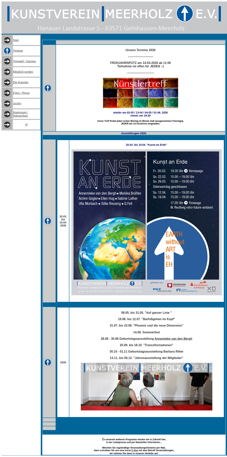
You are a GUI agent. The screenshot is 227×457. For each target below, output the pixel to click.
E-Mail (135, 450)
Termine (18, 50)
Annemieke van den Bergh (173, 338)
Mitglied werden (23, 71)
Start (16, 40)
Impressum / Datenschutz (20, 114)
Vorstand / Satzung (24, 61)
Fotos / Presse (21, 92)
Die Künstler (20, 82)
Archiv (17, 103)
